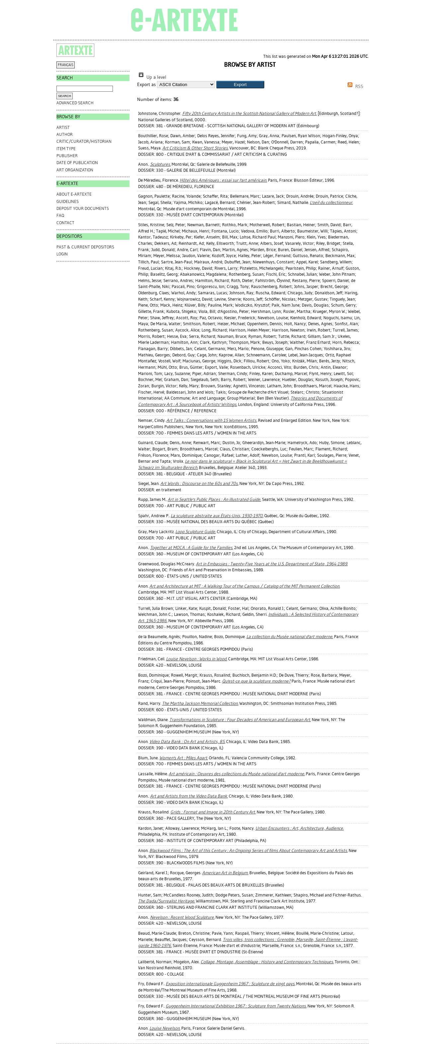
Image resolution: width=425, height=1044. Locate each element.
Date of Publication (77, 162)
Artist (63, 127)
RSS (354, 86)
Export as (146, 84)
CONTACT (65, 222)
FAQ (60, 215)
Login (62, 253)
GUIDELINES (67, 201)
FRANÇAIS (65, 65)
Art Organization (74, 169)
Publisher (67, 155)
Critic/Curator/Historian (84, 141)
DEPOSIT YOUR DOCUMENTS (82, 208)
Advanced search (75, 102)
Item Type (66, 148)
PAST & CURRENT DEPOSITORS (85, 246)
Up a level (151, 77)
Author (64, 134)
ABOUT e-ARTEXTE (74, 194)
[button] (240, 84)
